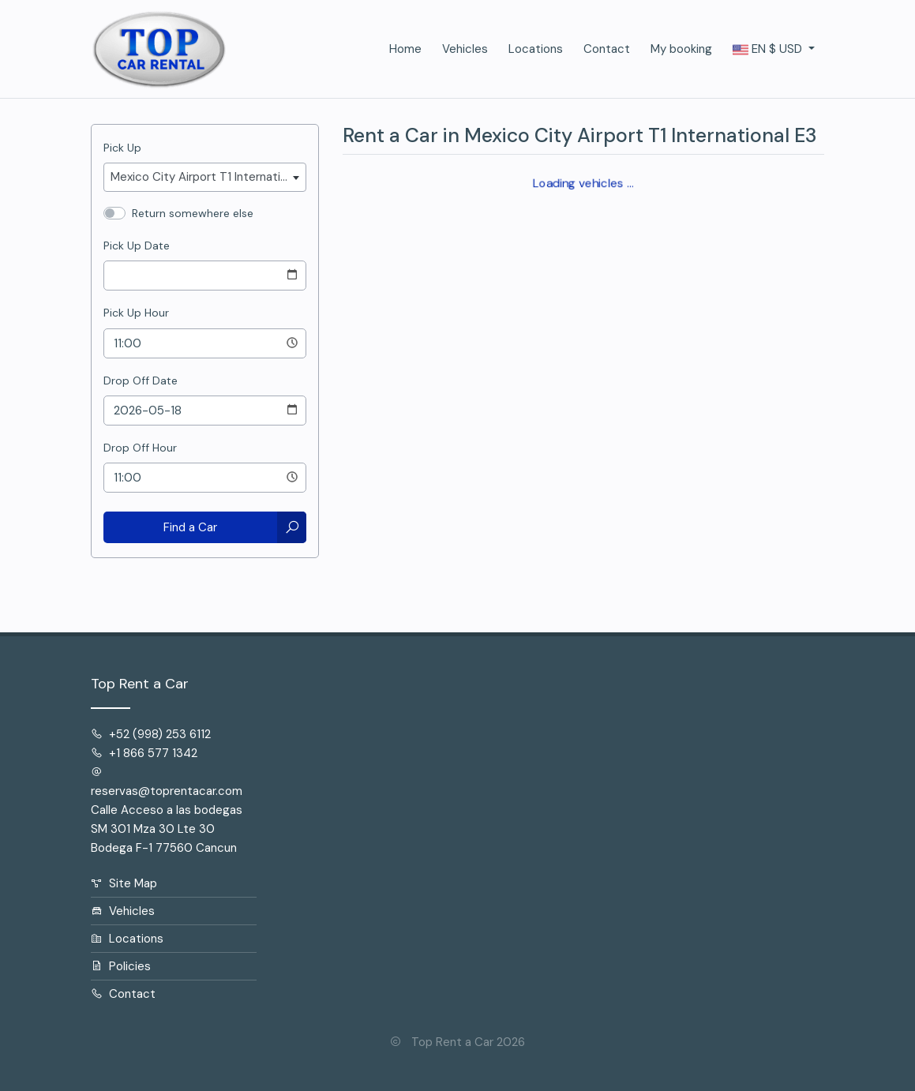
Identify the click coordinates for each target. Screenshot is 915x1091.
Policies (121, 966)
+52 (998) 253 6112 (151, 734)
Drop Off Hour (140, 448)
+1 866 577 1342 (144, 753)
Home (405, 49)
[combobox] (205, 177)
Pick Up (122, 148)
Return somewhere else (192, 213)
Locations (535, 49)
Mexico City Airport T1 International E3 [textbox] (208, 177)
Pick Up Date (136, 245)
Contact (606, 49)
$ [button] (769, 49)
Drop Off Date (140, 380)
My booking (681, 49)
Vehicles (465, 49)
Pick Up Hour (136, 313)
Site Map (124, 883)
